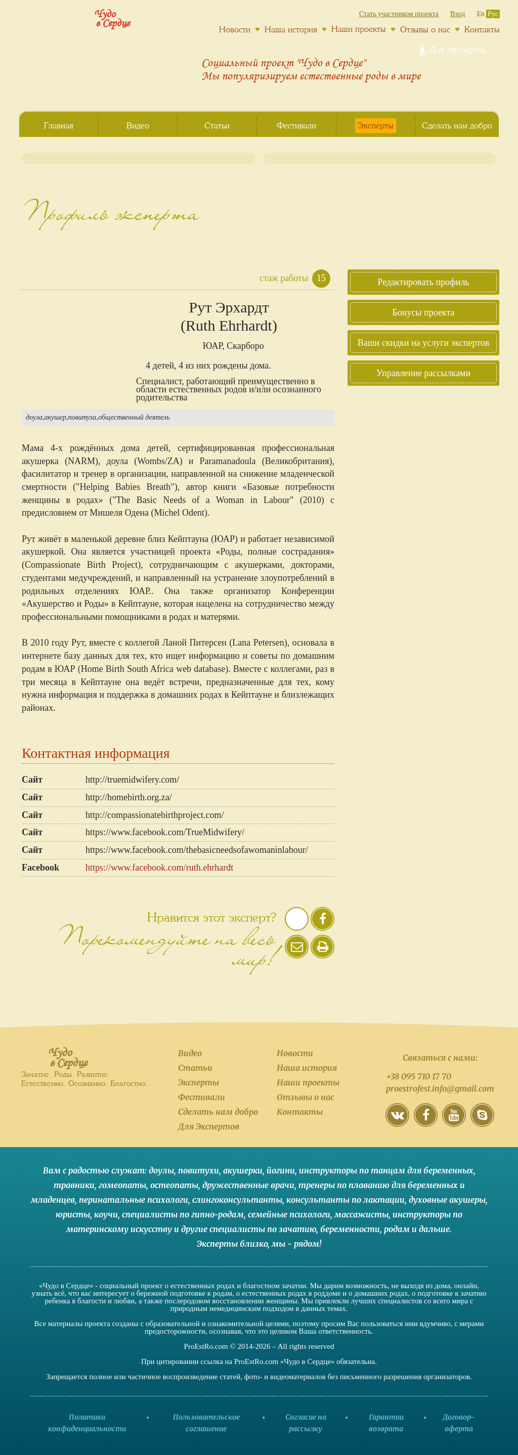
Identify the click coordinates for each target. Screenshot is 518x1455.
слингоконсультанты (237, 1200)
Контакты (482, 29)
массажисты (361, 1214)
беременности (350, 1229)
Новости (234, 29)
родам (397, 1229)
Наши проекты (358, 28)
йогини (281, 1170)
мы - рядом (295, 1244)
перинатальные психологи (133, 1200)
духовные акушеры (447, 1200)
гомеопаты (122, 1185)
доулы (161, 1170)
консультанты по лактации (345, 1200)
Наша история (291, 29)
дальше (434, 1229)
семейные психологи (289, 1214)
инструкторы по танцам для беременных (386, 1170)
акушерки (243, 1170)
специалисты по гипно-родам (183, 1214)
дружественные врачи (248, 1185)
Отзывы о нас (425, 29)
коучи (106, 1214)
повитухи (198, 1170)
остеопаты (174, 1185)
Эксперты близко (232, 1244)
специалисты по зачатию (262, 1229)
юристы (73, 1214)
